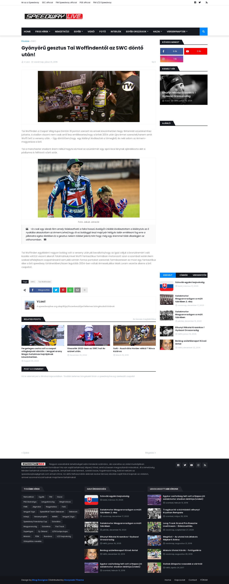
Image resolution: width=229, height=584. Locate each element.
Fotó (64, 506)
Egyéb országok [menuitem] (136, 31)
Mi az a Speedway (30, 2)
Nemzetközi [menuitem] (62, 31)
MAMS (55, 516)
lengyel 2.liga (68, 516)
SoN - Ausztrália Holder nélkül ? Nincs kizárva (134, 350)
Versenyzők (200, 275)
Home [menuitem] (27, 31)
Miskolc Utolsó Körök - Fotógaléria (182, 550)
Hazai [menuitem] (156, 31)
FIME (26, 506)
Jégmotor (36, 506)
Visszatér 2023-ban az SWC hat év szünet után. (86, 350)
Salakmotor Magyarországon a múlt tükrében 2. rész (189, 298)
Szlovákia (56, 521)
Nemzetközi (29, 497)
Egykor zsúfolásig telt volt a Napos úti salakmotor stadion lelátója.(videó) (121, 565)
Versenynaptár (40, 516)
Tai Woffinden (44, 281)
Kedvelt (167, 275)
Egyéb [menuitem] (77, 31)
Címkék (184, 275)
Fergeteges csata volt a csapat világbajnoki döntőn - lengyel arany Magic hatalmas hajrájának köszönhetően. (41, 353)
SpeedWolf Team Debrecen (52, 511)
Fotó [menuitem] (102, 31)
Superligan (28, 531)
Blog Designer (40, 579)
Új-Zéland (42, 531)
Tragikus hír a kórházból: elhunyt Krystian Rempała (181, 511)
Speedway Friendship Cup (35, 521)
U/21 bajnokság (64, 536)
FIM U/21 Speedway (102, 2)
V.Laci (41, 301)
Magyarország (30, 526)
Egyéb (41, 497)
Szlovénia (46, 526)
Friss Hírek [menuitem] (41, 31)
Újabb (26, 452)
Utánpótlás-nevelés (33, 541)
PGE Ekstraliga (30, 502)
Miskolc (27, 536)
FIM (50, 497)
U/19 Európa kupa (60, 531)
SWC (33, 41)
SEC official (47, 2)
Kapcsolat (180, 579)
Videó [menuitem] (91, 31)
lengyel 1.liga (29, 511)
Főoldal (25, 41)
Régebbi (149, 452)
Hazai (59, 497)
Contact (193, 579)
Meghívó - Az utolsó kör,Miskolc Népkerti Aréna (180, 538)
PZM (37, 536)
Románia (48, 536)
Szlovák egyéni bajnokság (190, 282)
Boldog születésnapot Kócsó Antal (191, 342)
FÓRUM (204, 579)
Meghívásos (65, 502)
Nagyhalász (51, 506)
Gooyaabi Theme (74, 579)
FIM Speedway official (66, 2)
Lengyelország (48, 502)
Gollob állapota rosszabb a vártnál (182, 563)
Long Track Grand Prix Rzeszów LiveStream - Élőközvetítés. (180, 525)
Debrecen (73, 511)
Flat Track (59, 526)
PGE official (85, 2)
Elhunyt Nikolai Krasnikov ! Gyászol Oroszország (179, 94)
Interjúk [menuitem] (116, 31)
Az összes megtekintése (144, 319)
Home (168, 579)
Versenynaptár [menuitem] (176, 31)
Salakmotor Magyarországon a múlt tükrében (189, 314)
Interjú (26, 516)
